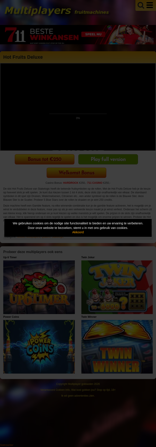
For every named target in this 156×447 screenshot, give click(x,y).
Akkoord (78, 232)
